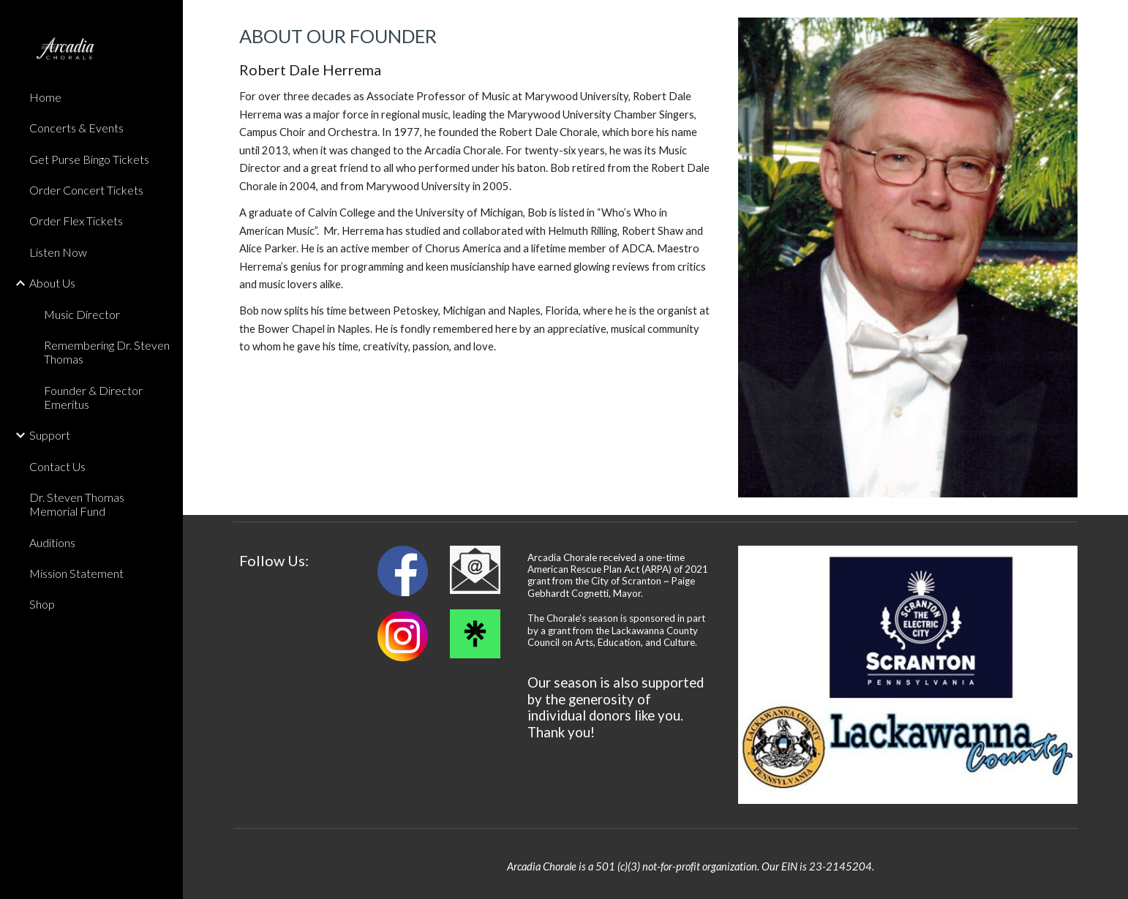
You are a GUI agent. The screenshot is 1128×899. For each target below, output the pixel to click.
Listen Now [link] (58, 252)
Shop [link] (42, 604)
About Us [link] (52, 283)
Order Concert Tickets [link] (86, 190)
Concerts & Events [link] (76, 128)
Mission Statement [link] (76, 573)
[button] (1110, 20)
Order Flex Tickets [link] (76, 220)
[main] (475, 190)
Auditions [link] (52, 542)
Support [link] (49, 435)
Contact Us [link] (57, 466)
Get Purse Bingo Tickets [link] (89, 159)
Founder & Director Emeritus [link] (93, 397)
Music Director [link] (82, 314)
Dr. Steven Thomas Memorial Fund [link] (76, 504)
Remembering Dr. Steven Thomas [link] (107, 352)
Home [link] (45, 97)
